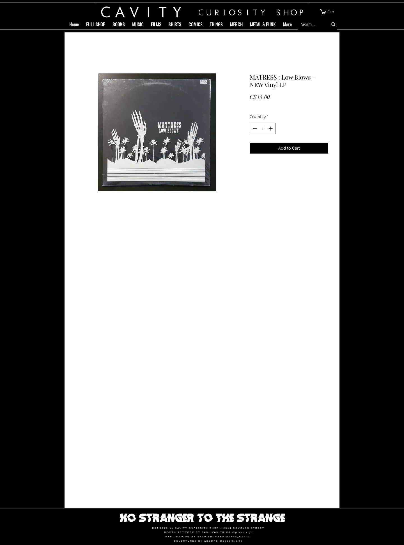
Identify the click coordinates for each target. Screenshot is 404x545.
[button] (329, 11)
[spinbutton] (262, 128)
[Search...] (309, 24)
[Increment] (271, 128)
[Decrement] (254, 128)
